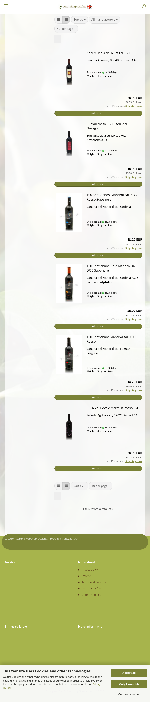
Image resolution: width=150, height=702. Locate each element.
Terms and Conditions (95, 582)
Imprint (86, 576)
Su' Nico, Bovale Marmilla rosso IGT (112, 408)
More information (129, 694)
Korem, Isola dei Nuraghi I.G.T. (109, 53)
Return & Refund (92, 588)
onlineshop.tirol (87, 538)
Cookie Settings (91, 594)
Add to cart (98, 113)
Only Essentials (129, 684)
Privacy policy (90, 569)
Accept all (129, 673)
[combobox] (79, 20)
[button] (58, 20)
